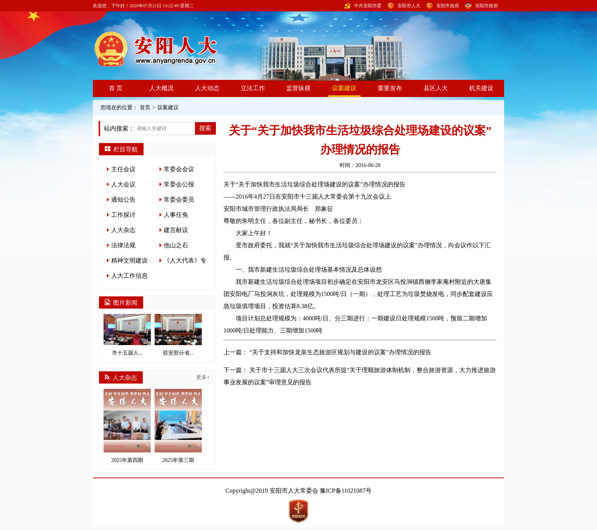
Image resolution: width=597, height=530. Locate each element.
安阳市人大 (408, 5)
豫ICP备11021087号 (346, 490)
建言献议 (176, 230)
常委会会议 (179, 169)
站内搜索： (119, 128)
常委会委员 (179, 199)
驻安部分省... (178, 335)
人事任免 (176, 215)
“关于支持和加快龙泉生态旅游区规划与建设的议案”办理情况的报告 (340, 352)
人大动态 (207, 88)
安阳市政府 (447, 5)
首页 (145, 107)
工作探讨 (123, 215)
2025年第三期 (178, 426)
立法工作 (253, 88)
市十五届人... (127, 335)
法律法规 (123, 245)
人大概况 (161, 88)
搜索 (205, 128)
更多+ (203, 377)
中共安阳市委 (368, 5)
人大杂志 (123, 230)
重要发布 (390, 88)
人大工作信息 (129, 275)
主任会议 (123, 169)
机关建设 (481, 88)
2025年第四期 (127, 426)
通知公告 (123, 199)
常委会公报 (179, 184)
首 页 (116, 88)
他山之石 (176, 245)
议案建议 (344, 88)
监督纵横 (298, 88)
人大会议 (123, 184)
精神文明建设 (129, 260)
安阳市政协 (486, 5)
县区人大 (435, 88)
